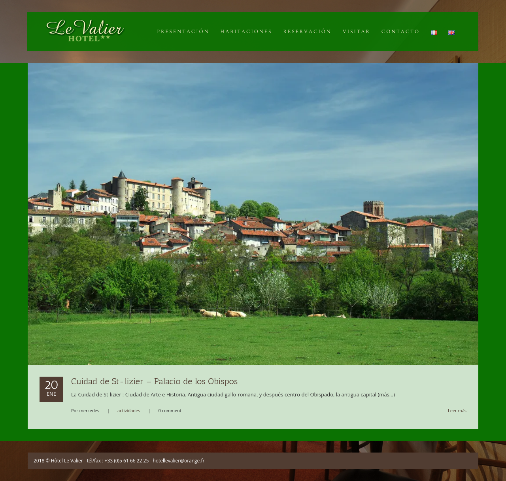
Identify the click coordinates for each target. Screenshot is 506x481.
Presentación (183, 31)
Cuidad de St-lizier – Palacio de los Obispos (154, 381)
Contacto (400, 31)
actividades (128, 410)
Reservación (307, 31)
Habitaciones (246, 31)
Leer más (457, 410)
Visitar (356, 31)
